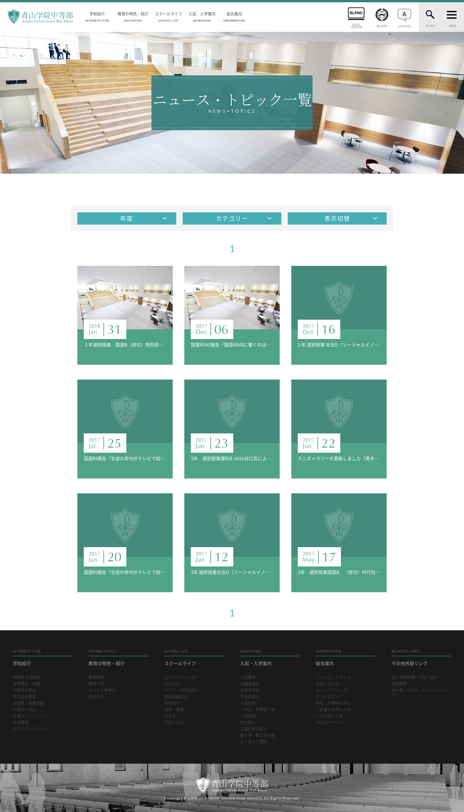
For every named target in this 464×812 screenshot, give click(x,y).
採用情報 (399, 684)
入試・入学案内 (202, 16)
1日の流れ (173, 684)
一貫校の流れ (24, 709)
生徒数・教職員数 (28, 703)
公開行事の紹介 (253, 729)
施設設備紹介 (176, 696)
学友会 (170, 716)
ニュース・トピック (333, 677)
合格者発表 (249, 690)
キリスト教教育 (102, 690)
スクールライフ (168, 16)
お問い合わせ (327, 684)
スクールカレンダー (181, 677)
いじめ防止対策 (329, 716)
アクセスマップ (329, 696)
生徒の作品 (174, 722)
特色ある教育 (24, 696)
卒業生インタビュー (30, 716)
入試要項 (248, 677)
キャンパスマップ (331, 690)
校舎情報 (20, 722)
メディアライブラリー (32, 729)
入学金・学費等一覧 (257, 709)
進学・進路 (174, 709)
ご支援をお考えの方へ (335, 709)
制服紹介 (172, 703)
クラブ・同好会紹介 (181, 690)
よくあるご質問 (253, 742)
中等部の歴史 (24, 690)
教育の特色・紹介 (133, 16)
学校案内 (248, 722)
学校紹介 (97, 16)
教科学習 (96, 684)
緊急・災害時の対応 (333, 703)
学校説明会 (249, 696)
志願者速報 (249, 684)
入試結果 (248, 703)
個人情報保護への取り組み (415, 677)
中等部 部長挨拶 (27, 677)
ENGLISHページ (329, 722)
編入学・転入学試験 (257, 735)
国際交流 (96, 696)
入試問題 (248, 716)
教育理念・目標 (26, 684)
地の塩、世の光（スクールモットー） (421, 693)
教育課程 (96, 677)
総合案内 (234, 16)
